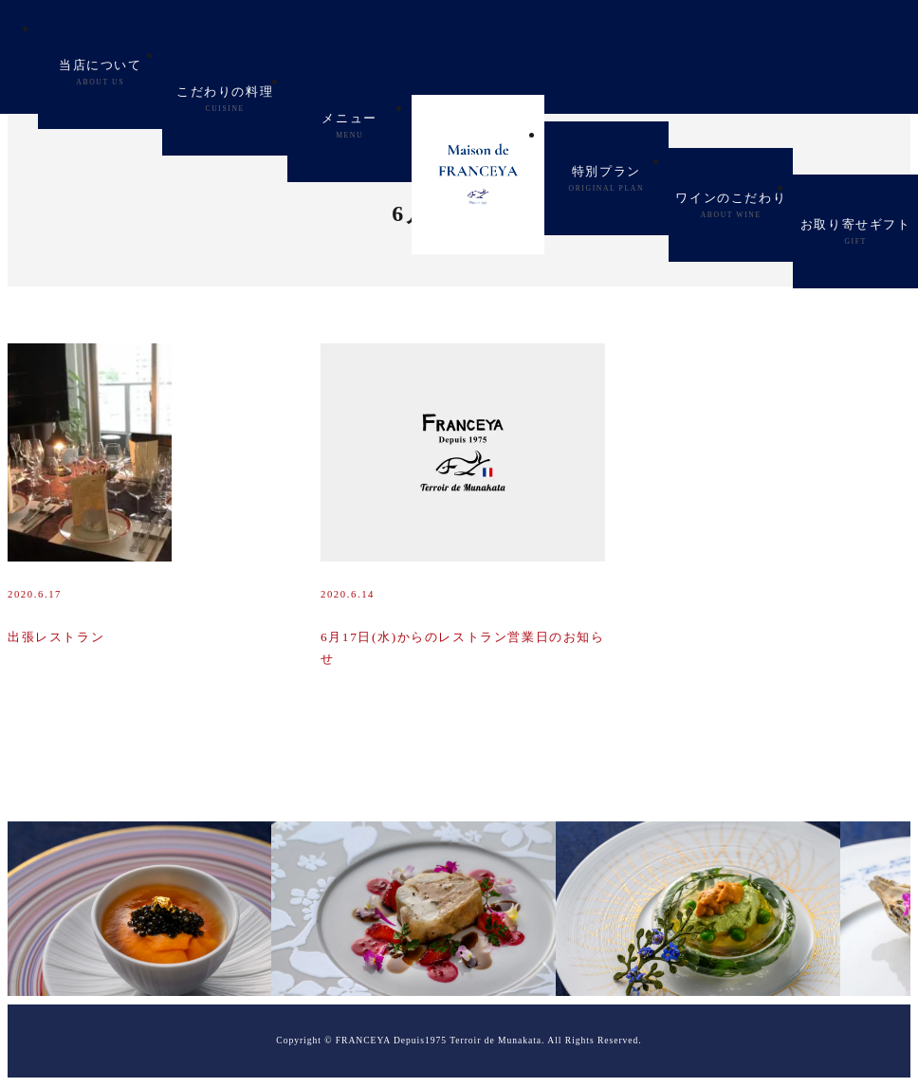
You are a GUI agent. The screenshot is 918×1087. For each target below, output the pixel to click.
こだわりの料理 (224, 99)
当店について (100, 72)
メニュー (348, 125)
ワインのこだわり (730, 205)
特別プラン (607, 179)
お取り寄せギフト (855, 232)
